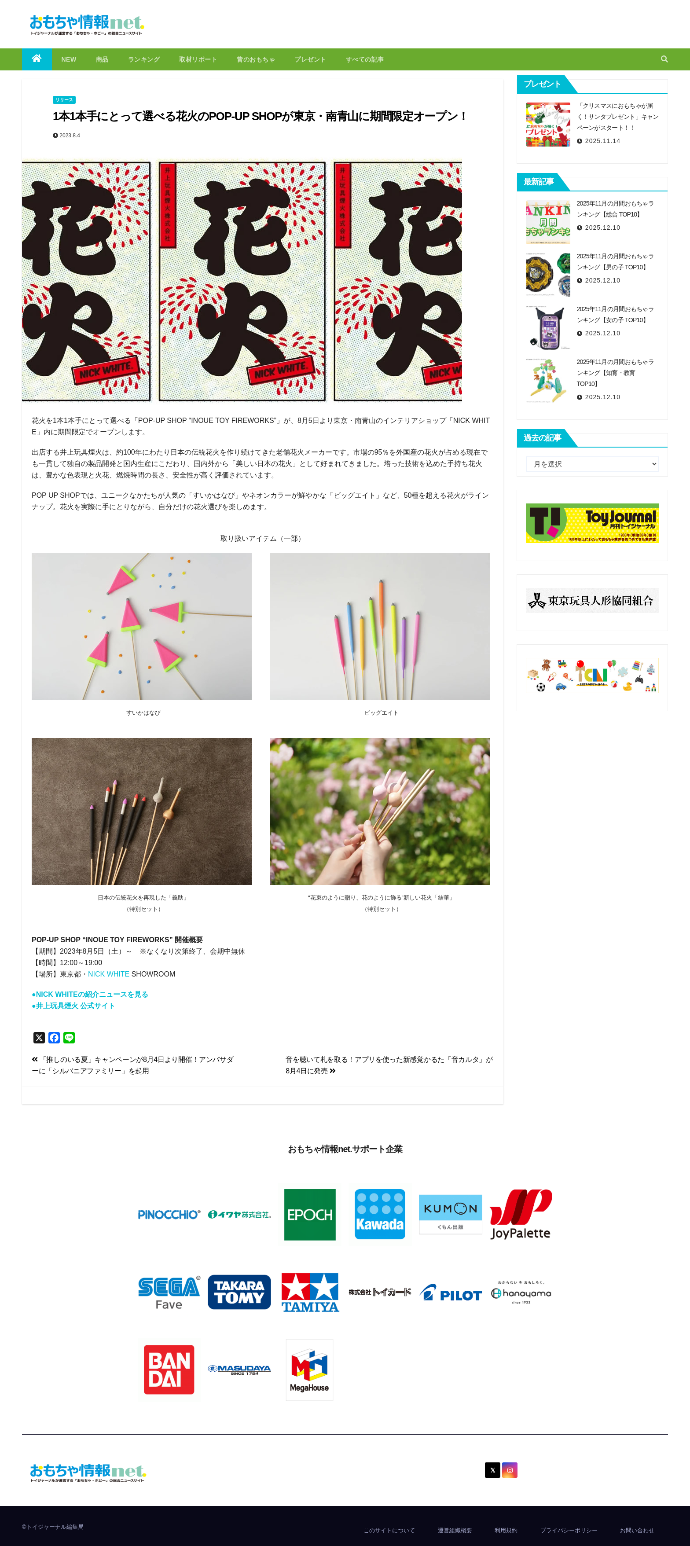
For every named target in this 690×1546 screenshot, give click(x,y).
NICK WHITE (108, 974)
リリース (64, 99)
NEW (69, 59)
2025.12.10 (602, 227)
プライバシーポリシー (569, 1530)
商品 (102, 59)
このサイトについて (389, 1530)
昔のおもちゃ (256, 59)
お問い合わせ (637, 1530)
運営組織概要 (455, 1530)
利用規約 (506, 1530)
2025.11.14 (602, 140)
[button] (664, 59)
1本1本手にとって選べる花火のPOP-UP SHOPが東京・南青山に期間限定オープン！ (261, 116)
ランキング (144, 59)
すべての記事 (365, 59)
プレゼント (310, 59)
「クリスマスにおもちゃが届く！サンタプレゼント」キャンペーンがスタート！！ (618, 116)
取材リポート (198, 59)
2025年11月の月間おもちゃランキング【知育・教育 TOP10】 (615, 372)
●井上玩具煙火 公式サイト (73, 1006)
